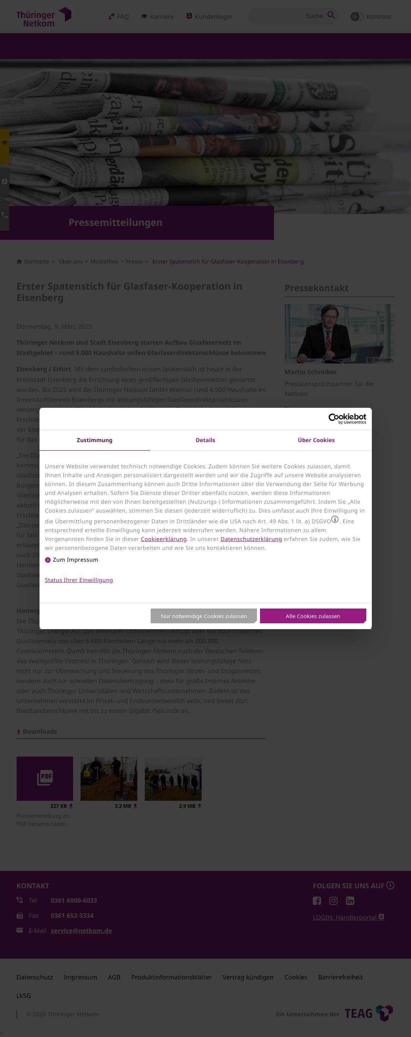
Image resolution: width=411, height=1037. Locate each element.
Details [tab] (205, 440)
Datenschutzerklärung (251, 539)
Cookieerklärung (163, 539)
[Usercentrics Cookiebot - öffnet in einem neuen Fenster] (334, 418)
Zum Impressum (76, 560)
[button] (335, 519)
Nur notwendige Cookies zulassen (204, 616)
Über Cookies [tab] (316, 440)
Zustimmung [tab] (95, 440)
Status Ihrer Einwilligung (79, 580)
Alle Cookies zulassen (313, 616)
